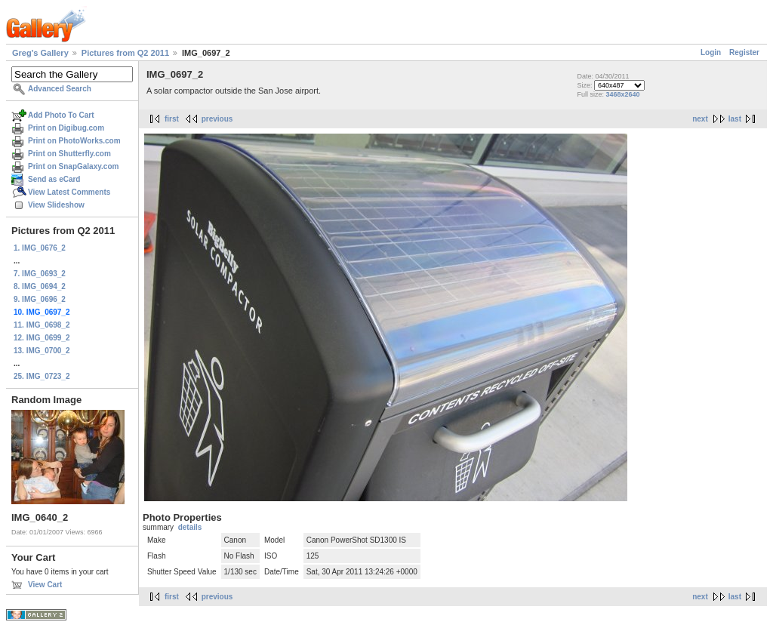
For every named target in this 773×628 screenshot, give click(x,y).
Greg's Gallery (40, 52)
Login (711, 52)
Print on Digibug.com (66, 128)
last (734, 119)
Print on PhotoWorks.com (74, 141)
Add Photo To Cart (61, 115)
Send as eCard (54, 179)
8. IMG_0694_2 (40, 286)
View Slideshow (56, 205)
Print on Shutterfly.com (69, 153)
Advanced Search (59, 89)
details (190, 527)
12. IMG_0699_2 (42, 338)
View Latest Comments (69, 192)
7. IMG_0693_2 (40, 273)
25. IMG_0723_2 (42, 376)
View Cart (45, 584)
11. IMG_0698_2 (42, 325)
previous (217, 119)
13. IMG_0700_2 (42, 350)
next (700, 119)
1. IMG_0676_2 (40, 248)
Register (744, 52)
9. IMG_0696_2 (40, 299)
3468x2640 (622, 94)
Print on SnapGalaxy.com (73, 166)
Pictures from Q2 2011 (125, 52)
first (172, 119)
